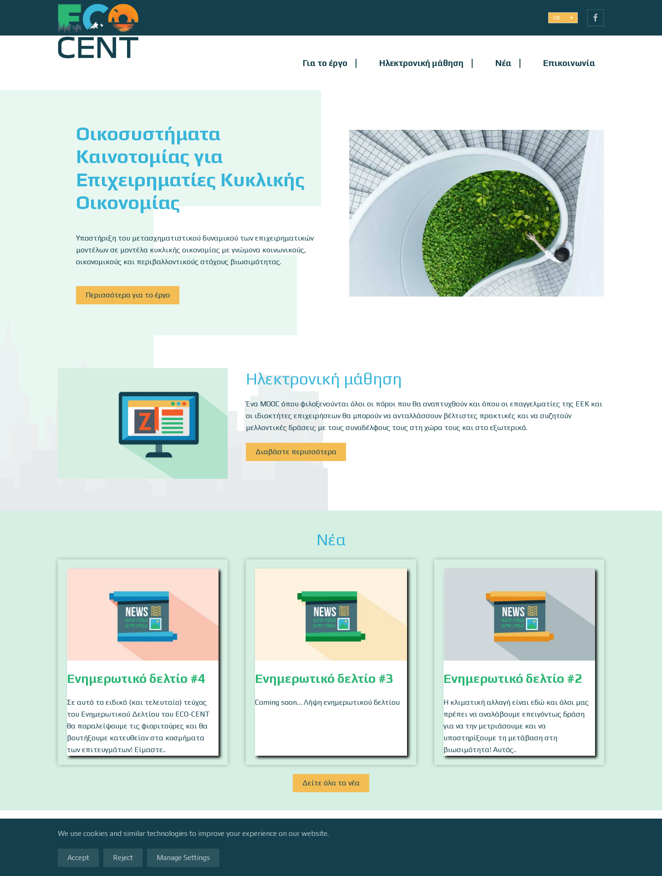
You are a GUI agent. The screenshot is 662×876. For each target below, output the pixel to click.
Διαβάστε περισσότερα (295, 451)
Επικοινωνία (569, 63)
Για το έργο (325, 63)
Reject (123, 857)
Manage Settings (183, 857)
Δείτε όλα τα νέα (331, 783)
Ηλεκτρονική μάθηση (421, 63)
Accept (78, 857)
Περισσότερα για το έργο (128, 295)
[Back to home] (98, 63)
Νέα (503, 63)
